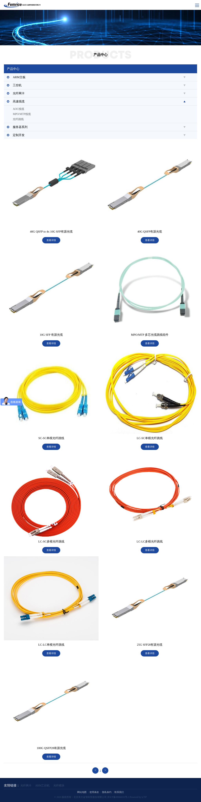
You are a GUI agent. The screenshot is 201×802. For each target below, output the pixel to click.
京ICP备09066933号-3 (118, 797)
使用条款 (94, 792)
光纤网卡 (25, 785)
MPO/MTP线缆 (22, 114)
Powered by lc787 (138, 797)
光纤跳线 (18, 119)
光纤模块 (58, 785)
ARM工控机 (42, 785)
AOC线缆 (18, 109)
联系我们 (119, 792)
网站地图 (82, 792)
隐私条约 (106, 792)
